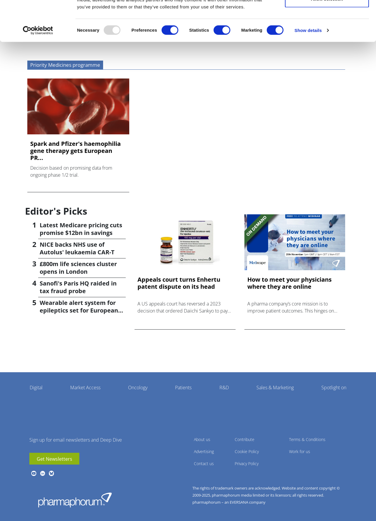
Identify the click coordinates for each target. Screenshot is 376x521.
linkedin (43, 473)
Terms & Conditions (307, 439)
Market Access (85, 387)
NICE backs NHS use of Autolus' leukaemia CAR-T (77, 248)
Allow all (327, 15)
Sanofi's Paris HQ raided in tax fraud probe (78, 287)
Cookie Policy (247, 451)
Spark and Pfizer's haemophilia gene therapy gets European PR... (75, 150)
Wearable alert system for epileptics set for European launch (79, 310)
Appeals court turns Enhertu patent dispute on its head (178, 283)
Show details (308, 66)
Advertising (204, 451)
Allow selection (327, 34)
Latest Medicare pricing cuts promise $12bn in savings (81, 229)
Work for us (299, 451)
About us (202, 439)
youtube (34, 473)
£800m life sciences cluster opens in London (78, 267)
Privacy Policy (246, 463)
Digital (36, 387)
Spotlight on (333, 387)
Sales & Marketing (275, 387)
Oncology (137, 387)
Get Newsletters (54, 459)
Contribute (244, 439)
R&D (224, 387)
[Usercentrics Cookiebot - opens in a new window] (38, 66)
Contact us (204, 463)
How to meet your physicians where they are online (289, 283)
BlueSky (51, 473)
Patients (183, 387)
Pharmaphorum (75, 500)
